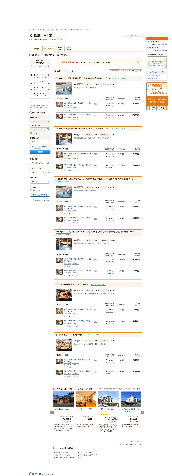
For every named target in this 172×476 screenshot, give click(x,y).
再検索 (40, 152)
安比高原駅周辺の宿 (154, 75)
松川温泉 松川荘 (74, 30)
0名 (46, 146)
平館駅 (80, 458)
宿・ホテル (32, 30)
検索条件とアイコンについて (42, 200)
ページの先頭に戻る (136, 441)
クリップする (133, 36)
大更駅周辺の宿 (152, 78)
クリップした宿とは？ (160, 44)
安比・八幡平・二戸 (48, 30)
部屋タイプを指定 (37, 163)
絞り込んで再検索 (40, 195)
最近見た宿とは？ (162, 50)
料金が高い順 (136, 71)
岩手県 (39, 30)
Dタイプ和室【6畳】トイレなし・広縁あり (77, 114)
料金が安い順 (125, 71)
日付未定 (34, 133)
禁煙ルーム (35, 190)
